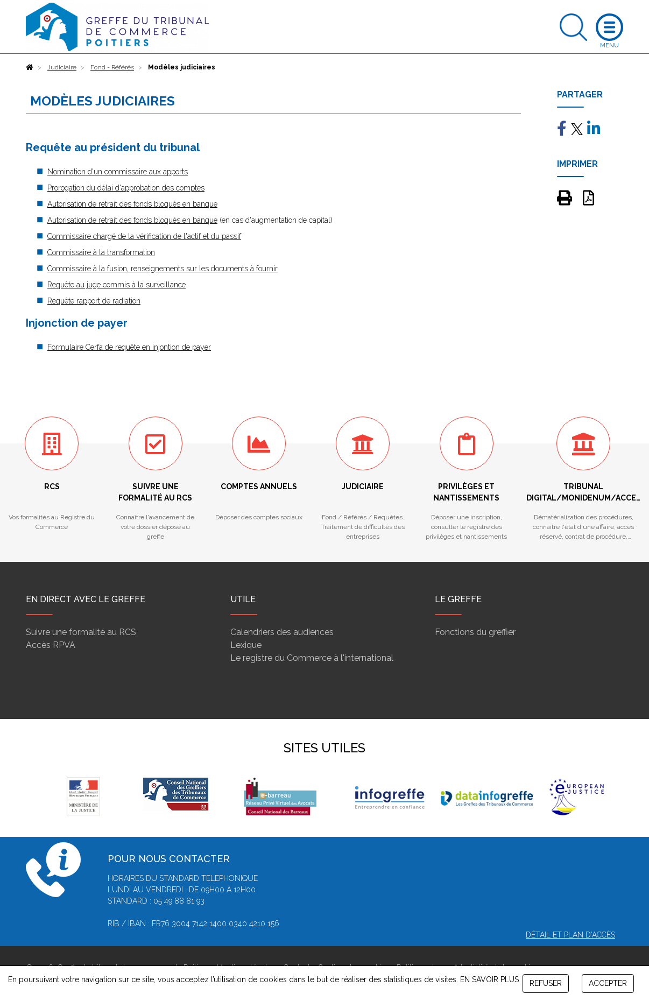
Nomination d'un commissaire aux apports (117, 171)
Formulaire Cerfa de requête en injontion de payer (129, 347)
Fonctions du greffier (475, 632)
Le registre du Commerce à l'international (311, 658)
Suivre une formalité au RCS (81, 632)
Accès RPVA (50, 645)
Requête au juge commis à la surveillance (116, 284)
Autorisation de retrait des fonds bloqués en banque (132, 204)
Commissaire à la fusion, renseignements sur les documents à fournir (162, 268)
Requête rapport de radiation (93, 301)
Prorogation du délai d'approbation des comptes (125, 188)
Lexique (246, 645)
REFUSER (546, 983)
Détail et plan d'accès (570, 934)
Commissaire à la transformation (101, 252)
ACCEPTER (608, 983)
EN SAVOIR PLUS (489, 979)
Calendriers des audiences (282, 632)
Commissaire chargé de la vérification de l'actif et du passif (144, 236)
